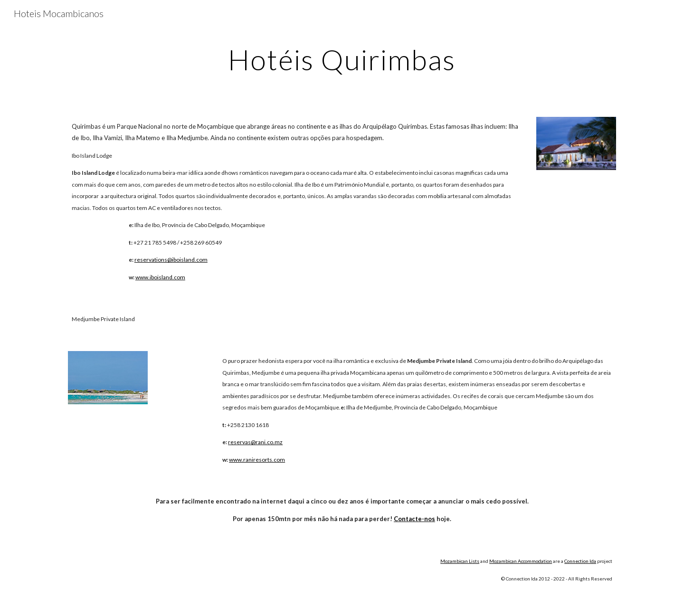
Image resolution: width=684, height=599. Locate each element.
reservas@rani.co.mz (255, 442)
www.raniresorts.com (257, 459)
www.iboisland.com (160, 277)
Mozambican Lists (459, 561)
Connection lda (580, 561)
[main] (342, 59)
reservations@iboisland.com (171, 259)
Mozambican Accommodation (520, 561)
